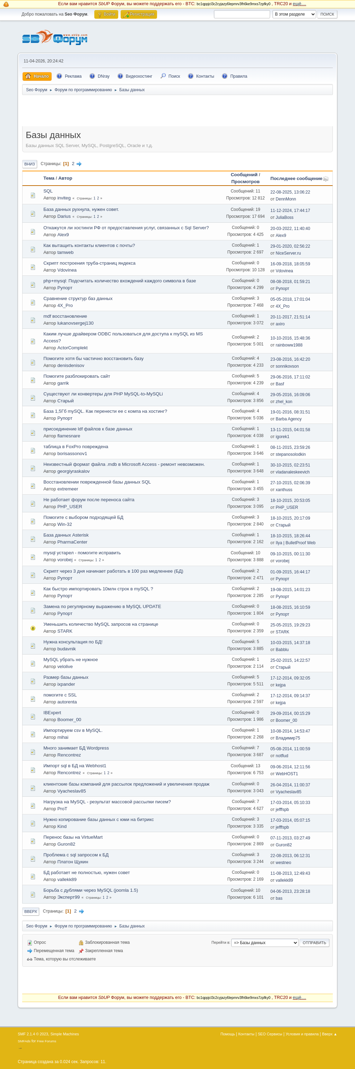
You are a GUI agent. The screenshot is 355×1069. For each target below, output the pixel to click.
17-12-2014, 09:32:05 (290, 678)
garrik (63, 383)
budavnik (66, 648)
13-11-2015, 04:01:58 (290, 429)
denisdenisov (70, 365)
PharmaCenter (72, 542)
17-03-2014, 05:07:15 (290, 820)
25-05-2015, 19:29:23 (290, 625)
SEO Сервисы (270, 1034)
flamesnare (68, 435)
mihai (62, 737)
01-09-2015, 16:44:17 (290, 572)
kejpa (281, 685)
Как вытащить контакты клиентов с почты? (89, 245)
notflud (282, 755)
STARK (64, 631)
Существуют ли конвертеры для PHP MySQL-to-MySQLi (103, 393)
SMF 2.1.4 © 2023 (33, 1034)
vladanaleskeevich (293, 472)
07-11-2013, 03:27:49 (290, 838)
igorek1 (282, 436)
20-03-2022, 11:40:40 (290, 228)
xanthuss (284, 489)
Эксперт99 (68, 897)
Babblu (282, 649)
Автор (65, 178)
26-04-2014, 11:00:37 (290, 784)
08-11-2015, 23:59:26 (290, 447)
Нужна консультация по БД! (72, 641)
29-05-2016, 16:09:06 (290, 394)
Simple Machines (65, 1034)
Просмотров (245, 181)
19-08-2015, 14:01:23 (290, 589)
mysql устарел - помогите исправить (82, 552)
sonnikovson (287, 366)
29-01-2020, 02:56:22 (290, 246)
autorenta (67, 701)
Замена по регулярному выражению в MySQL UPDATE (102, 606)
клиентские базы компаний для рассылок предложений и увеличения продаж (126, 784)
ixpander (66, 684)
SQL (48, 191)
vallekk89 (67, 879)
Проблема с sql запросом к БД (76, 854)
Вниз (29, 164)
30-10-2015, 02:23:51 (290, 465)
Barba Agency (289, 419)
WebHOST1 (287, 773)
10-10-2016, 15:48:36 (290, 338)
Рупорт (64, 287)
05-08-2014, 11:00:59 (290, 748)
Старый (65, 400)
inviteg (64, 197)
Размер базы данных (65, 677)
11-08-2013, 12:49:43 (290, 873)
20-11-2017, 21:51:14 (290, 317)
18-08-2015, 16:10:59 (290, 607)
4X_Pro (64, 305)
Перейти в (220, 942)
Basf (280, 384)
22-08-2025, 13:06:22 (290, 192)
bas (279, 898)
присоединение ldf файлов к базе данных (87, 428)
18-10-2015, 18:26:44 (290, 535)
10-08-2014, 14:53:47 (290, 731)
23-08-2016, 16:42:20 (290, 359)
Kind (62, 826)
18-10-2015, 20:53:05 (290, 500)
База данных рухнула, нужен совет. (81, 209)
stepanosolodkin (291, 454)
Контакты (246, 1034)
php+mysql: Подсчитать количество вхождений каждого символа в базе (119, 280)
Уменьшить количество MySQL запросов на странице (100, 624)
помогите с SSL (60, 695)
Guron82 (66, 844)
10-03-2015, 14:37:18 (290, 642)
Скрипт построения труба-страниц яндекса (89, 263)
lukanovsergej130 (75, 323)
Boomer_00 (69, 719)
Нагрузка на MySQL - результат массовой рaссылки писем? (107, 801)
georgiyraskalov (73, 471)
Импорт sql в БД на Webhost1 (74, 765)
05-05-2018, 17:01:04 (290, 299)
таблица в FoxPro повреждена (75, 446)
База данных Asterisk (66, 535)
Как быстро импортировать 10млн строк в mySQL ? (98, 588)
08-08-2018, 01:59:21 (290, 281)
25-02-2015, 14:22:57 (290, 660)
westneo (283, 862)
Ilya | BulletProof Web (295, 542)
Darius (64, 216)
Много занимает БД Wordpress (76, 748)
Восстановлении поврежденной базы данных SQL (97, 482)
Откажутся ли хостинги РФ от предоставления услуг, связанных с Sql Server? (126, 227)
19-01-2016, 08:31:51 (290, 412)
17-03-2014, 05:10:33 (290, 802)
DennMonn (286, 199)
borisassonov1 (72, 453)
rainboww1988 (289, 345)
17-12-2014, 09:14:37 (290, 695)
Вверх (30, 911)
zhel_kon (284, 401)
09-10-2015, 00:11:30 (290, 553)
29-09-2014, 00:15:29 (290, 713)
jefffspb (282, 809)
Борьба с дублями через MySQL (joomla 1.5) (90, 890)
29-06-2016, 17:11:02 (290, 377)
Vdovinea (67, 270)
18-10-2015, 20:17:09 (290, 518)
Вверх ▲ (329, 1034)
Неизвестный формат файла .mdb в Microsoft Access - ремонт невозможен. (124, 464)
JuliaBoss (284, 217)
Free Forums (46, 1041)
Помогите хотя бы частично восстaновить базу (93, 358)
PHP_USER (69, 506)
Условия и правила (302, 1034)
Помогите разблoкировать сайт (76, 376)
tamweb (65, 252)
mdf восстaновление (65, 316)
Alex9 (63, 234)
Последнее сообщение (299, 178)
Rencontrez (69, 755)
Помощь (227, 1034)
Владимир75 (288, 738)
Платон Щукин (72, 861)
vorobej (64, 559)
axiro (280, 324)
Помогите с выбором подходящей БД (83, 517)
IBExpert (52, 712)
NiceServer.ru (288, 253)
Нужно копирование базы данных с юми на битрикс (98, 819)
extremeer (67, 488)
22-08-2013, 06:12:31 (290, 855)
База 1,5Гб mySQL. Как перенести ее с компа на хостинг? (105, 411)
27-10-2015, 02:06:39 (290, 482)
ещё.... (299, 3)
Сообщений (244, 174)
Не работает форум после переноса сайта (89, 499)
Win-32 (64, 524)
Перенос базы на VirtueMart (73, 837)
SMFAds (24, 1041)
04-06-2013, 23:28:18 (290, 891)
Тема (48, 178)
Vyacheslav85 (71, 791)
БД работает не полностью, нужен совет (86, 872)
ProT (62, 808)
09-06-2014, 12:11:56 (290, 766)
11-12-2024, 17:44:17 (290, 210)
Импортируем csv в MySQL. (73, 730)
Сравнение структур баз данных (77, 298)
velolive (64, 666)
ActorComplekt (72, 347)
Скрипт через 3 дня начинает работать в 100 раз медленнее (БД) (113, 571)
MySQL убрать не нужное (70, 659)
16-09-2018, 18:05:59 (290, 264)
